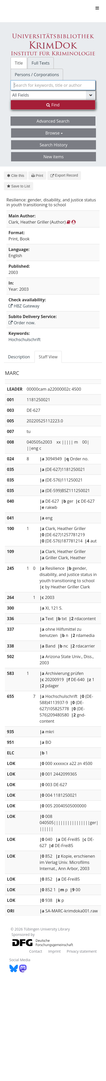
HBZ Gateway (23, 306)
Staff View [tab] (48, 357)
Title (19, 63)
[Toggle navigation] (97, 8)
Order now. (22, 323)
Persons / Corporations (37, 74)
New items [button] (53, 157)
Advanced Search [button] (53, 121)
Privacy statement (82, 951)
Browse (54, 133)
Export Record (64, 175)
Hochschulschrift (24, 339)
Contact (35, 951)
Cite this (15, 175)
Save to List (18, 186)
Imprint (54, 951)
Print (37, 175)
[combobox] (53, 85)
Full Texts (41, 63)
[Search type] (53, 95)
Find (52, 105)
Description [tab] (19, 357)
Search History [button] (53, 145)
